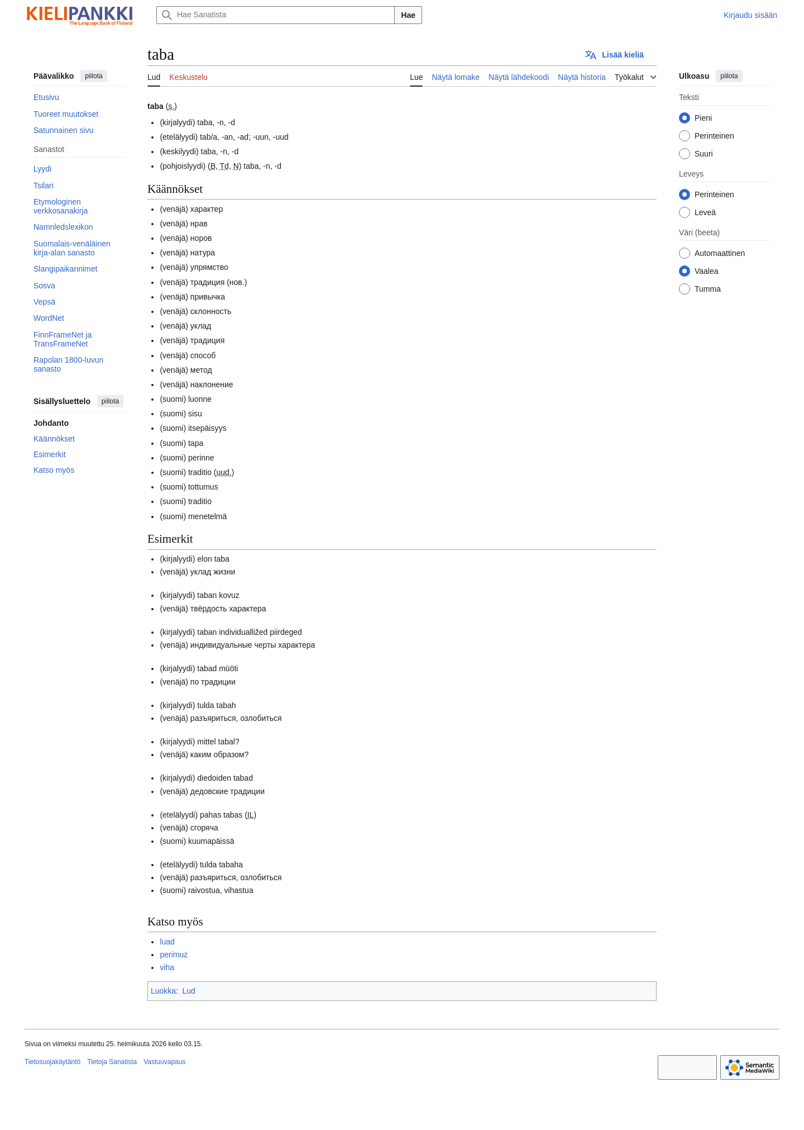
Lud (188, 990)
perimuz (174, 954)
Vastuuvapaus (164, 1062)
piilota (93, 76)
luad (167, 941)
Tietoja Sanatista (112, 1062)
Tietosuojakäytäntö (52, 1062)
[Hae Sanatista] (275, 15)
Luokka (163, 990)
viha (167, 967)
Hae (408, 15)
